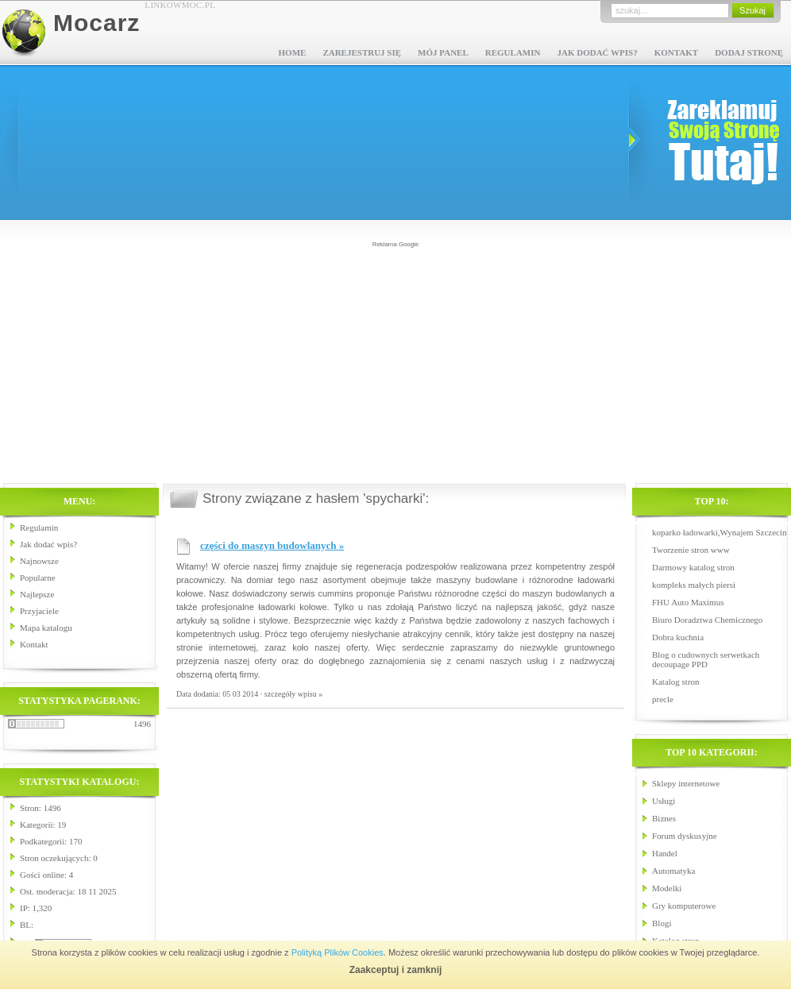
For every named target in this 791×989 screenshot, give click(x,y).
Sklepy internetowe (686, 783)
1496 (142, 723)
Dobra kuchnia (678, 637)
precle (662, 699)
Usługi (663, 800)
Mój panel (443, 52)
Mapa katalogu (46, 627)
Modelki (666, 888)
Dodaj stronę (749, 52)
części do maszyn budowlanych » (272, 545)
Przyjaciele (39, 611)
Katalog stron (676, 681)
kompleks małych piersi (693, 584)
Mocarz (96, 23)
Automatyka (673, 870)
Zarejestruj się (361, 52)
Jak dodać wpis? (597, 52)
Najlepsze (37, 594)
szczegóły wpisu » (293, 694)
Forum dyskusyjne (684, 835)
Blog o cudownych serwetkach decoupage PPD (705, 659)
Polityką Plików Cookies (337, 952)
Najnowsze (39, 561)
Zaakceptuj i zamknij (395, 969)
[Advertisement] (395, 360)
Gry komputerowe (684, 905)
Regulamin (513, 52)
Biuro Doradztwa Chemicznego (707, 619)
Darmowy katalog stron (693, 567)
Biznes (664, 818)
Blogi (661, 923)
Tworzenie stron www (691, 549)
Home (293, 52)
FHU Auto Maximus (687, 602)
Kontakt (676, 52)
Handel (664, 853)
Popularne (38, 577)
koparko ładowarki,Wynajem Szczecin (719, 532)
